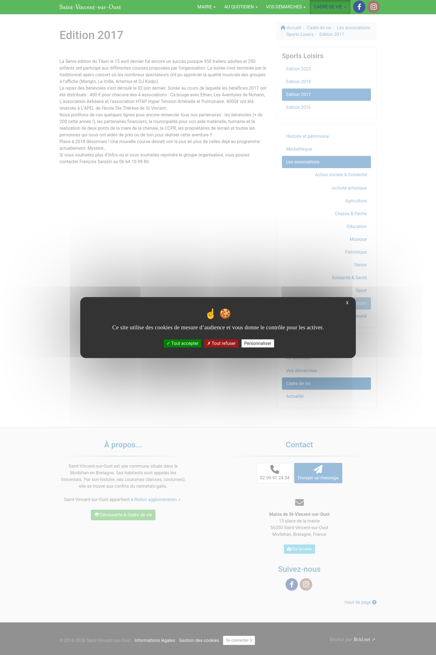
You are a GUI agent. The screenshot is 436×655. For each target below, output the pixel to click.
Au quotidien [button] (240, 6)
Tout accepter (183, 343)
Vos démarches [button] (286, 6)
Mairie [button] (206, 6)
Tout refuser (221, 343)
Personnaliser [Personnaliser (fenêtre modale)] (257, 343)
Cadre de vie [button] (330, 6)
